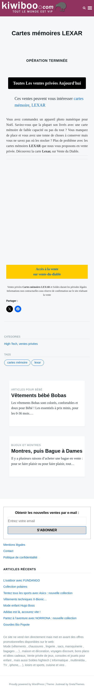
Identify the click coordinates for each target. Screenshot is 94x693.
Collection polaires (15, 586)
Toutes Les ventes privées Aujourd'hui (47, 83)
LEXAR (38, 105)
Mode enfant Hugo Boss (19, 605)
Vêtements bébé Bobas (38, 395)
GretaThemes (76, 684)
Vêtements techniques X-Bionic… (25, 599)
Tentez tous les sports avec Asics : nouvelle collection (38, 593)
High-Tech (10, 343)
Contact (8, 551)
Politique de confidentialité (20, 557)
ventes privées (28, 343)
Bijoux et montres (26, 445)
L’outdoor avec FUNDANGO (21, 580)
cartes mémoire (17, 362)
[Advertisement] (47, 211)
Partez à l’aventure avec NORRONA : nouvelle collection (39, 618)
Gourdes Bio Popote (16, 624)
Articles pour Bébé (27, 389)
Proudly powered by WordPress (27, 684)
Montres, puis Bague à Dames (46, 451)
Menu (90, 8)
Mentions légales (14, 544)
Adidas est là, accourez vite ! (21, 612)
